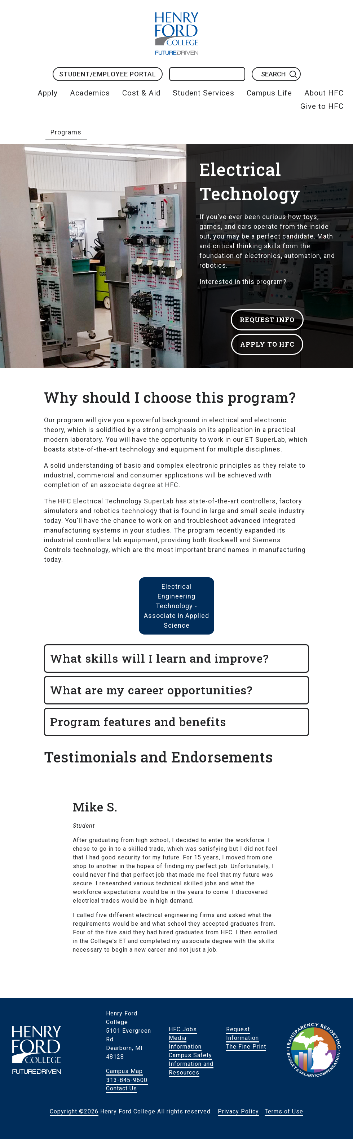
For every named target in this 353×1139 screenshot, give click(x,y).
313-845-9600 (126, 1079)
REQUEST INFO (267, 319)
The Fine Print (246, 1046)
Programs (65, 132)
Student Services (203, 93)
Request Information (242, 1033)
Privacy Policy (238, 1111)
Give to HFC (322, 106)
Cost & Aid (141, 93)
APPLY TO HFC (267, 344)
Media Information (185, 1042)
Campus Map (124, 1071)
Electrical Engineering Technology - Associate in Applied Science (176, 606)
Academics (90, 93)
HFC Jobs (183, 1029)
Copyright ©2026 (74, 1111)
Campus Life (269, 93)
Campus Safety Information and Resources (191, 1064)
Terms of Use (284, 1111)
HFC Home (177, 33)
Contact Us (121, 1088)
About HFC (324, 93)
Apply (47, 93)
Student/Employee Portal (107, 74)
